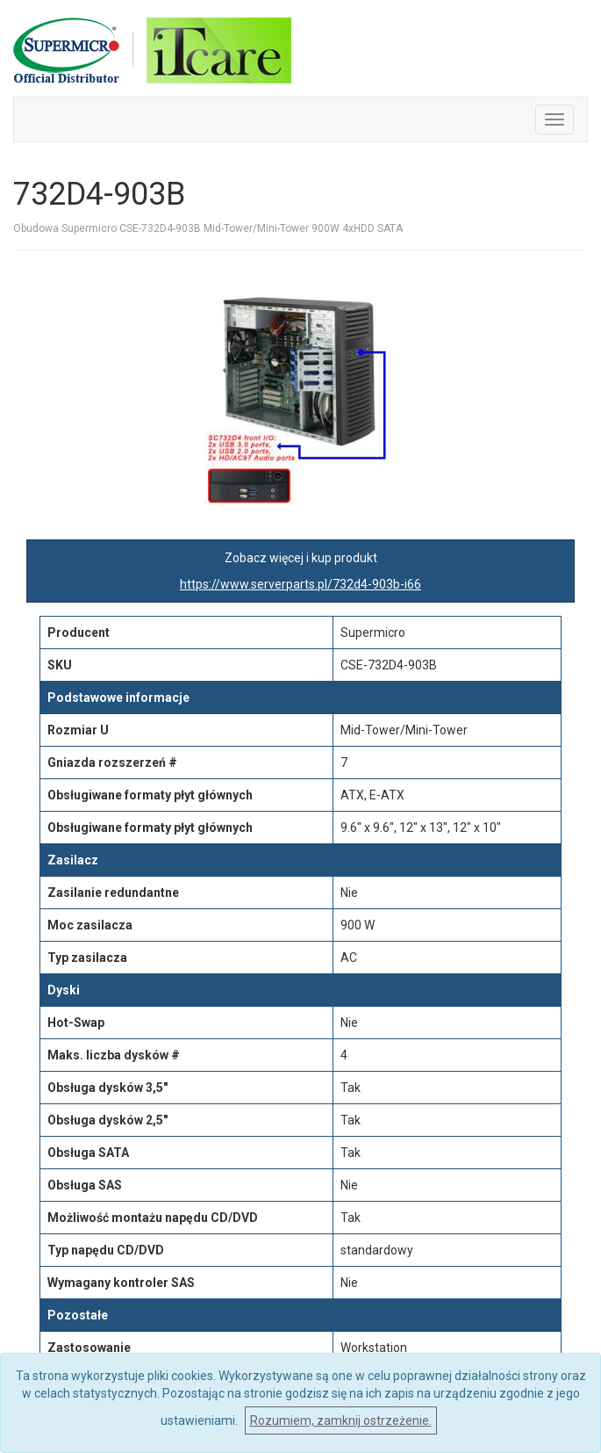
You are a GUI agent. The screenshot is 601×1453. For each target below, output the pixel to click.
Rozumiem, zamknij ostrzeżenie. (341, 1420)
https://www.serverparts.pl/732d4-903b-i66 (300, 584)
